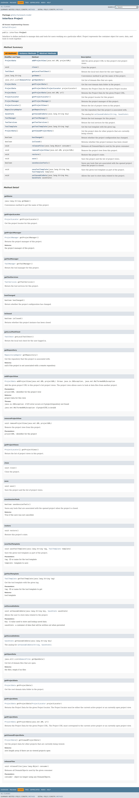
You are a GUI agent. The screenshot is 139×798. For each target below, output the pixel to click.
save (34, 159)
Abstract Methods (48, 53)
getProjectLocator (40, 97)
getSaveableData (39, 114)
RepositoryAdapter (13, 110)
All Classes (5, 7)
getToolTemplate (39, 126)
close (34, 67)
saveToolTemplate (40, 169)
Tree (27, 2)
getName (35, 76)
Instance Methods (28, 53)
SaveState (9, 114)
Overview (4, 2)
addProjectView (39, 61)
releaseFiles (38, 146)
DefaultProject (9, 27)
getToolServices (39, 122)
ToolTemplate (11, 126)
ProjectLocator (54, 88)
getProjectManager (40, 101)
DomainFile (25, 80)
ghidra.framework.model (21, 15)
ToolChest (9, 71)
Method (32, 9)
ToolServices (11, 122)
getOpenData (37, 80)
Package (13, 2)
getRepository (38, 110)
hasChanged (37, 137)
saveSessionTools (40, 163)
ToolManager (10, 118)
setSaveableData (39, 175)
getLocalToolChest (40, 71)
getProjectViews (39, 105)
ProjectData (10, 61)
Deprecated (35, 2)
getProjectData (39, 84)
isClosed (36, 142)
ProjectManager (12, 101)
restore (35, 154)
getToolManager (39, 118)
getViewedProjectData (42, 131)
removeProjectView (40, 150)
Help (49, 2)
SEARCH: (111, 7)
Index (43, 2)
